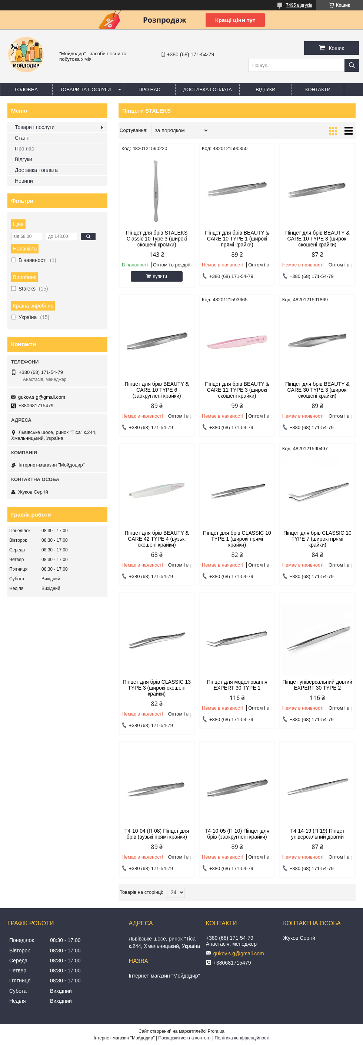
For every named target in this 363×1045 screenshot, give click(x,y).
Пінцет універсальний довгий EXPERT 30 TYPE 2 (317, 685)
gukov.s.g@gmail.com (41, 397)
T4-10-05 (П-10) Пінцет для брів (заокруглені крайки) (237, 834)
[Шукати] (351, 65)
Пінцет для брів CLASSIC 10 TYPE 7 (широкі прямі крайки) (317, 539)
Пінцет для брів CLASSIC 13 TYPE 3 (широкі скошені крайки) (157, 688)
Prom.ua (216, 1031)
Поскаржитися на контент (184, 1038)
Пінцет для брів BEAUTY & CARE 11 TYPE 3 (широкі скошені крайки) (237, 390)
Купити (160, 276)
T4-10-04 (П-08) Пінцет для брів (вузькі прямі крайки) (156, 834)
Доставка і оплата (207, 89)
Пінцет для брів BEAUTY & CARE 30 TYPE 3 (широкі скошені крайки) (317, 390)
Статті (22, 138)
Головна (26, 89)
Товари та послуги (85, 89)
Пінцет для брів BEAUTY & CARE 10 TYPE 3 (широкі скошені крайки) (317, 239)
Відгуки (265, 89)
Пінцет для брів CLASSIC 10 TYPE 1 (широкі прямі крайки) (237, 539)
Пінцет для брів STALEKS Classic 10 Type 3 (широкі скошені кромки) (156, 239)
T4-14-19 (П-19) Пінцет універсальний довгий (317, 834)
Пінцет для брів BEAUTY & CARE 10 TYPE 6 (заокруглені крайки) (156, 390)
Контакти (317, 89)
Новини (24, 181)
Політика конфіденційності (241, 1038)
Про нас (149, 89)
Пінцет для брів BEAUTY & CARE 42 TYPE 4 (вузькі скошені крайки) (156, 539)
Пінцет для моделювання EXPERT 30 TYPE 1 (237, 685)
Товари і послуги (34, 127)
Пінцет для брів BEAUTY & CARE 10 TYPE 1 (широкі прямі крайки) (237, 239)
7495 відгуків (299, 5)
